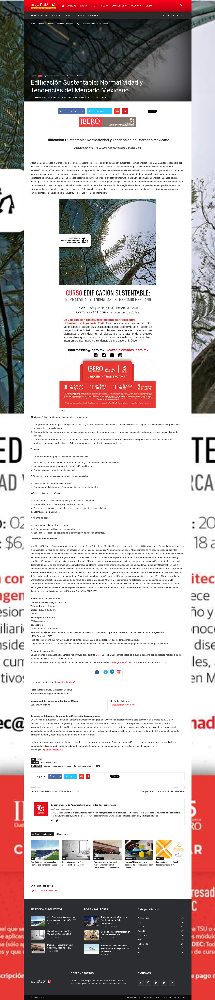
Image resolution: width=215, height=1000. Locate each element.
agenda (47, 766)
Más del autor (62, 834)
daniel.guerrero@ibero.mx (123, 662)
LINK (98, 655)
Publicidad (167, 997)
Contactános (179, 997)
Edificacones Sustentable (51, 762)
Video (150, 5)
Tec (94, 5)
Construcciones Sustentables (64, 76)
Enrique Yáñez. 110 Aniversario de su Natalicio (163, 791)
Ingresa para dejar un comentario (45, 890)
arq (83, 5)
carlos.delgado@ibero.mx (122, 704)
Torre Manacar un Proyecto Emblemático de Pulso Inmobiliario (114, 920)
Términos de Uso (134, 997)
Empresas (142, 935)
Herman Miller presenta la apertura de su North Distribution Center (139, 865)
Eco (104, 5)
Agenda (136, 5)
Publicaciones (144, 943)
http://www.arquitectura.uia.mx (61, 809)
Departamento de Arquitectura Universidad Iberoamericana (60, 97)
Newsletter (93, 15)
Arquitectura (47, 76)
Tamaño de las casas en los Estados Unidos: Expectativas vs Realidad (115, 949)
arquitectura (58, 766)
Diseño (141, 926)
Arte (140, 948)
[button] (181, 5)
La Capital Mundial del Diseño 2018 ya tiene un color (55, 791)
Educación (79, 76)
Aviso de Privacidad (152, 997)
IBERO (39, 759)
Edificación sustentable (83, 766)
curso (68, 766)
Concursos (119, 5)
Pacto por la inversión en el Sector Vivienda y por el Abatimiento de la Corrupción (106, 865)
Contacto (80, 15)
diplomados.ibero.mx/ (64, 682)
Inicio (33, 23)
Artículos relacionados (42, 834)
